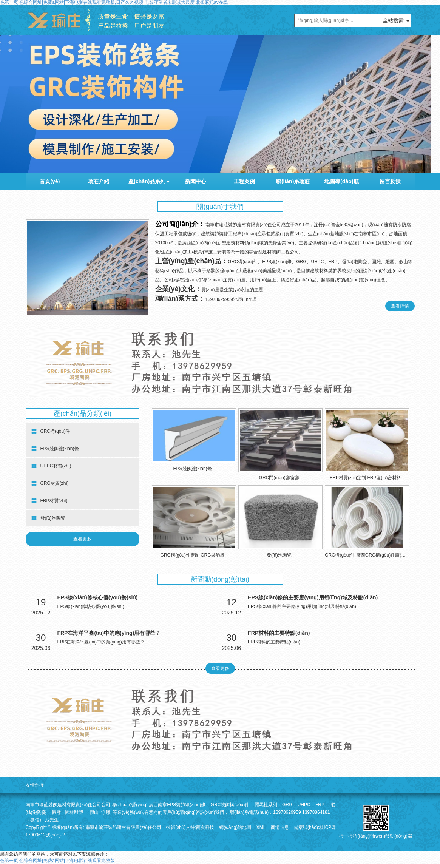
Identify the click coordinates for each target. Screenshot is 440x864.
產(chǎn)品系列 (146, 181)
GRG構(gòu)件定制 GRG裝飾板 (193, 555)
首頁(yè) (50, 181)
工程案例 (244, 181)
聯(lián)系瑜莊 (293, 181)
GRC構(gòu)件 (50, 431)
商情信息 (280, 827)
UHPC (304, 804)
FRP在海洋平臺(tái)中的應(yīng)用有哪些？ (109, 633)
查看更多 (82, 539)
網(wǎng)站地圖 (235, 827)
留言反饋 (390, 181)
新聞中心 (195, 181)
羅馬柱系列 (266, 804)
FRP (319, 804)
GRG (287, 804)
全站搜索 (393, 20)
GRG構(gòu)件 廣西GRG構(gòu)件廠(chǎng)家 (372, 555)
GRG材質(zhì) (50, 483)
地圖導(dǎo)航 (341, 181)
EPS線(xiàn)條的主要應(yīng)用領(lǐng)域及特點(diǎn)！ (313, 597)
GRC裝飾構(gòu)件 (230, 804)
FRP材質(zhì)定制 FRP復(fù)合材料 (365, 477)
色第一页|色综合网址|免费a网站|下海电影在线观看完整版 (57, 860)
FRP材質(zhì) (49, 500)
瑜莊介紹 (98, 181)
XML (261, 827)
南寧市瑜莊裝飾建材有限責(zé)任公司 (123, 827)
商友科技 (205, 827)
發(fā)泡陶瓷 (48, 518)
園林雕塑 (74, 812)
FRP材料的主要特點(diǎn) (279, 633)
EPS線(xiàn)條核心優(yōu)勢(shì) (97, 597)
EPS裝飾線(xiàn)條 (55, 448)
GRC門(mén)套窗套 (279, 477)
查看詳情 (400, 306)
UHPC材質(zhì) (51, 466)
